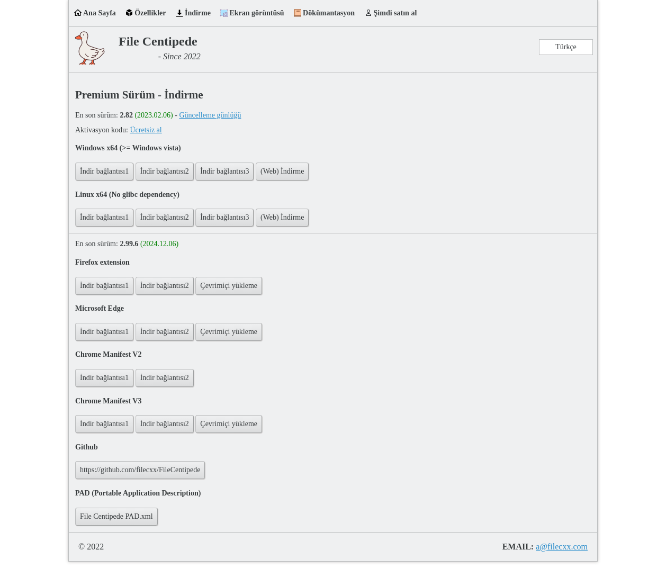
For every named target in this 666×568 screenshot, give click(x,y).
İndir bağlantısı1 (104, 171)
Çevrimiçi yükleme (228, 286)
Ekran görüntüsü (256, 13)
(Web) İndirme (282, 171)
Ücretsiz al (145, 130)
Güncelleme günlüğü (210, 115)
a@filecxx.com (562, 546)
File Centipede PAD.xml (116, 516)
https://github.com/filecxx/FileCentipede (140, 470)
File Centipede (158, 41)
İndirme (198, 13)
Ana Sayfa (99, 13)
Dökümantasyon (329, 13)
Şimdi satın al (395, 13)
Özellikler (150, 13)
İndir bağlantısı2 (164, 171)
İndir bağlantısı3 (224, 171)
